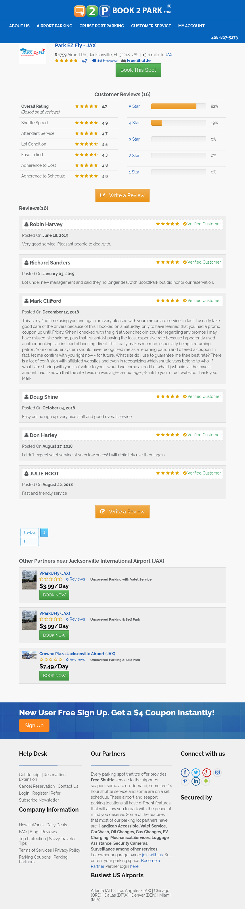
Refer (56, 793)
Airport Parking (54, 26)
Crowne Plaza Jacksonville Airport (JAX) (77, 653)
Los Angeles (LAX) (134, 890)
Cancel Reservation (37, 786)
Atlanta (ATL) (102, 890)
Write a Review (122, 195)
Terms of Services (35, 850)
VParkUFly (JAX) (54, 573)
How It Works (31, 825)
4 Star (134, 122)
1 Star (134, 172)
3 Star (134, 139)
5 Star (134, 106)
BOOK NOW (54, 595)
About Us (19, 26)
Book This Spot (138, 70)
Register (40, 793)
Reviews (74, 579)
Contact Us (68, 786)
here (134, 866)
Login (24, 793)
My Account (191, 26)
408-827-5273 (224, 37)
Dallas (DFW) (116, 895)
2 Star (134, 155)
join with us (152, 855)
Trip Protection (32, 838)
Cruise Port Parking (102, 26)
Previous (30, 532)
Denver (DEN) (143, 895)
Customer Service (151, 26)
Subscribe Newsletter (39, 800)
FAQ (23, 831)
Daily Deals (57, 825)
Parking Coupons (35, 857)
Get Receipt (30, 774)
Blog (34, 831)
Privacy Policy (68, 850)
